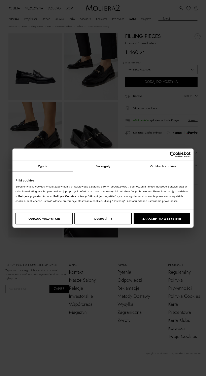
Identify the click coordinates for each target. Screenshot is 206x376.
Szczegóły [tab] (103, 166)
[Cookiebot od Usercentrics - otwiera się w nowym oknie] (173, 154)
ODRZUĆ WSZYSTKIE (44, 218)
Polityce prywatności (32, 196)
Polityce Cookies (65, 196)
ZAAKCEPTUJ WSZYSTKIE (161, 218)
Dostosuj (103, 218)
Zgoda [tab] (42, 166)
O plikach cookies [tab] (163, 166)
